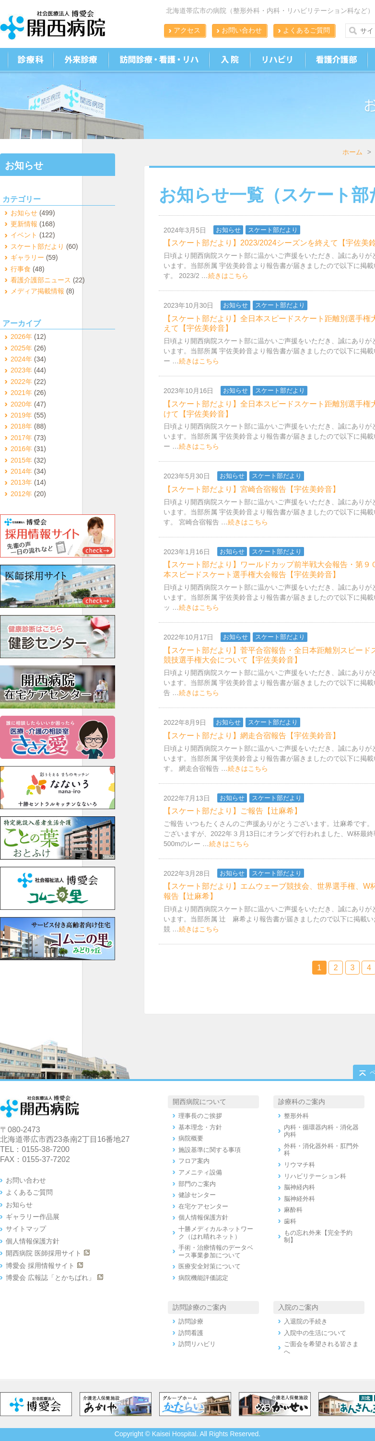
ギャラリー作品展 (32, 1216)
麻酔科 (293, 1209)
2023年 (21, 370)
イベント (24, 235)
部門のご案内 (197, 1183)
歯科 (290, 1221)
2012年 (21, 494)
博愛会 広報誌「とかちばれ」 (50, 1277)
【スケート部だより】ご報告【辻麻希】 (233, 811)
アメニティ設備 (200, 1172)
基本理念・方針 (200, 1127)
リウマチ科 (299, 1164)
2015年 (21, 460)
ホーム (352, 152)
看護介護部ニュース (41, 280)
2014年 (21, 471)
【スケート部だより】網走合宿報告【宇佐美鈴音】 (252, 736)
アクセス (187, 30)
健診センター (197, 1194)
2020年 (21, 404)
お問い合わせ (242, 30)
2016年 (21, 449)
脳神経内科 (299, 1187)
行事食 (21, 269)
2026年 (21, 336)
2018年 (21, 426)
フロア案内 (194, 1160)
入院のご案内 (298, 1307)
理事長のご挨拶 (200, 1115)
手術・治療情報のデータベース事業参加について (215, 1251)
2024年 (21, 359)
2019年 (21, 415)
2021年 (21, 392)
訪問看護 (190, 1332)
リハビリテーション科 (315, 1176)
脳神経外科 (299, 1198)
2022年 (21, 381)
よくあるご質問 (306, 30)
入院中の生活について (315, 1332)
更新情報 (24, 224)
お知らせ (228, 229)
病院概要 (190, 1138)
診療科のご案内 (301, 1101)
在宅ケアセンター (203, 1206)
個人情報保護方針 (32, 1241)
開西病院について (199, 1101)
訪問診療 (190, 1321)
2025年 (21, 348)
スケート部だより (273, 229)
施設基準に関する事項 (209, 1149)
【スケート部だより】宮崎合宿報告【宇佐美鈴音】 (252, 489)
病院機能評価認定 (203, 1277)
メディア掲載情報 (37, 291)
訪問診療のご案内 (199, 1307)
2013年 (21, 482)
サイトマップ (26, 1228)
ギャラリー (27, 257)
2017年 (21, 438)
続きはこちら (228, 275)
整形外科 (296, 1115)
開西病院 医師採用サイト (44, 1253)
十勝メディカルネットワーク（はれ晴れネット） (215, 1232)
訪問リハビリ (197, 1344)
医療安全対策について (209, 1266)
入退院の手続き (306, 1321)
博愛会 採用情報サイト (40, 1265)
